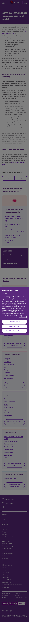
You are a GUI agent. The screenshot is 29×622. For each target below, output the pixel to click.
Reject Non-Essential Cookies (14, 330)
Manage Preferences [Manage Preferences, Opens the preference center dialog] (14, 326)
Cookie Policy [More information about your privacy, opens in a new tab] (22, 317)
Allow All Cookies (14, 321)
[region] (14, 311)
